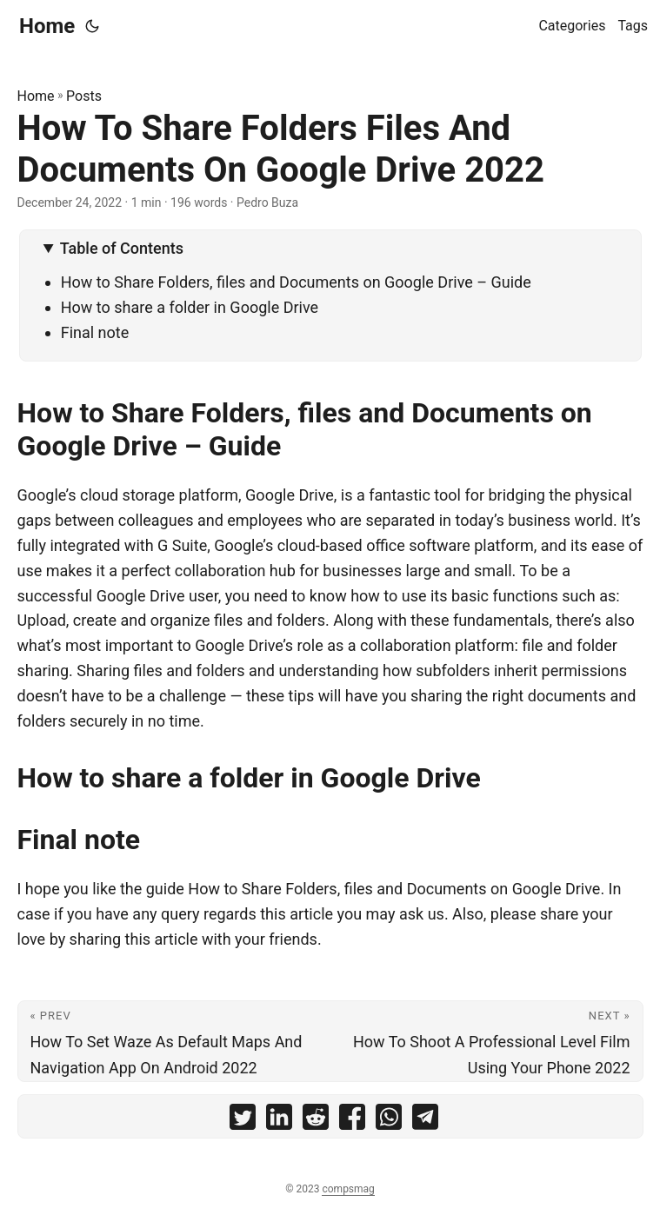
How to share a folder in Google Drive (189, 307)
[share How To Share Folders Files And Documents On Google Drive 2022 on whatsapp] (389, 1121)
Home (47, 26)
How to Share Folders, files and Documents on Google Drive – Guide (296, 282)
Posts (84, 96)
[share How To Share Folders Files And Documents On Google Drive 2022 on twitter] (243, 1121)
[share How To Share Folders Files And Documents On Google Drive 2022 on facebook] (352, 1121)
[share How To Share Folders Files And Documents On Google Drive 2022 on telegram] (425, 1121)
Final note (95, 332)
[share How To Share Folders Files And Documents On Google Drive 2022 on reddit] (316, 1121)
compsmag (348, 1189)
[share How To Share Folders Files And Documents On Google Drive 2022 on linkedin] (279, 1121)
